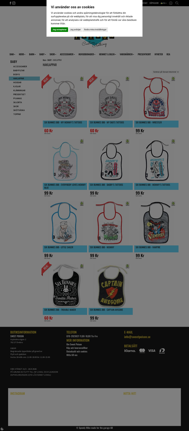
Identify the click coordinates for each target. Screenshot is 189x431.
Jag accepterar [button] (59, 29)
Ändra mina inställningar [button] (95, 29)
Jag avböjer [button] (75, 29)
